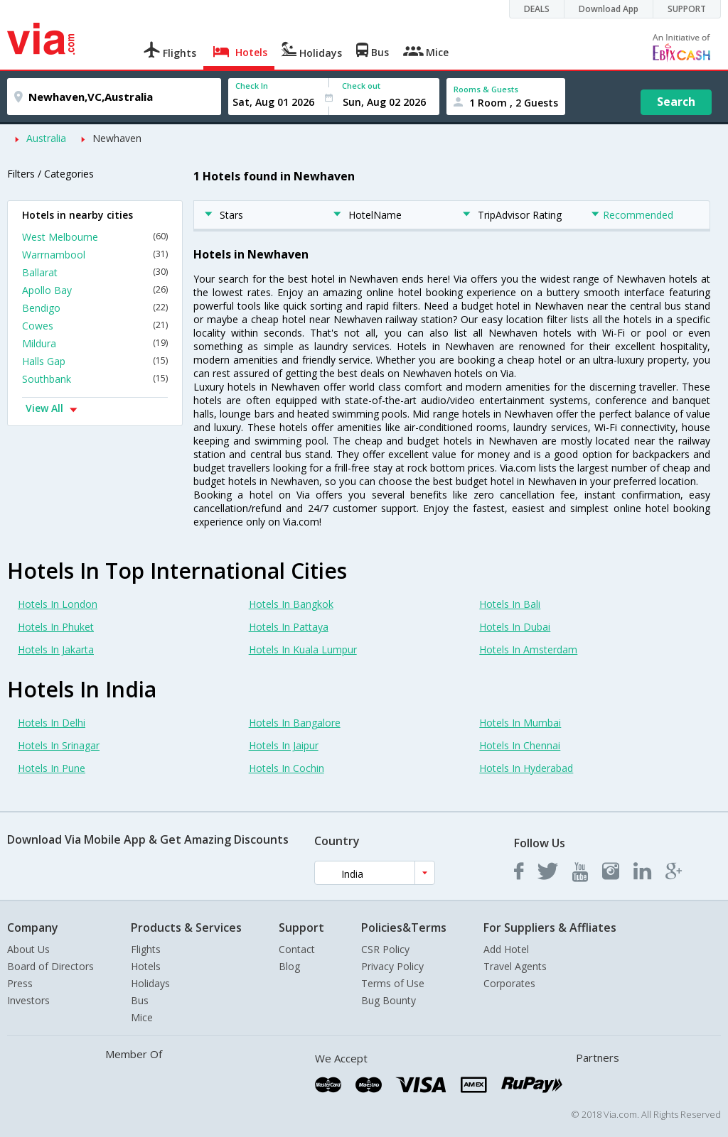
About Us (28, 949)
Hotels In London (57, 604)
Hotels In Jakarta (56, 649)
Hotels (146, 966)
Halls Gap (95, 361)
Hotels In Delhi (51, 722)
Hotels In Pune (51, 768)
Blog (289, 966)
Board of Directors (50, 966)
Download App (608, 9)
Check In (251, 85)
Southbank (95, 379)
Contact (297, 949)
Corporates (509, 983)
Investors (28, 1000)
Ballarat (95, 272)
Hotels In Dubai (514, 626)
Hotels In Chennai (519, 745)
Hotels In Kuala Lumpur (303, 649)
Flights (146, 949)
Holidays (150, 983)
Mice (142, 1017)
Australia (46, 138)
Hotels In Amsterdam (528, 649)
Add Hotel (506, 949)
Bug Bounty (388, 1000)
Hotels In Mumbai (520, 722)
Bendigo (95, 308)
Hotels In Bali (509, 604)
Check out (361, 85)
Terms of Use (392, 983)
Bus (140, 1000)
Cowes (95, 325)
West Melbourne (95, 237)
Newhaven (116, 138)
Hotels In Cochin (286, 768)
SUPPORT (687, 9)
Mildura (95, 343)
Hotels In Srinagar (59, 745)
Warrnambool (95, 254)
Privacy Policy (392, 966)
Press (20, 983)
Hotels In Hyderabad (526, 768)
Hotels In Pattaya (288, 626)
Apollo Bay (95, 290)
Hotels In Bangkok (291, 604)
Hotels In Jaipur (283, 745)
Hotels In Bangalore (295, 722)
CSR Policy (385, 949)
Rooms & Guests (486, 89)
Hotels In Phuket (56, 626)
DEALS (537, 9)
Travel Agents (515, 966)
